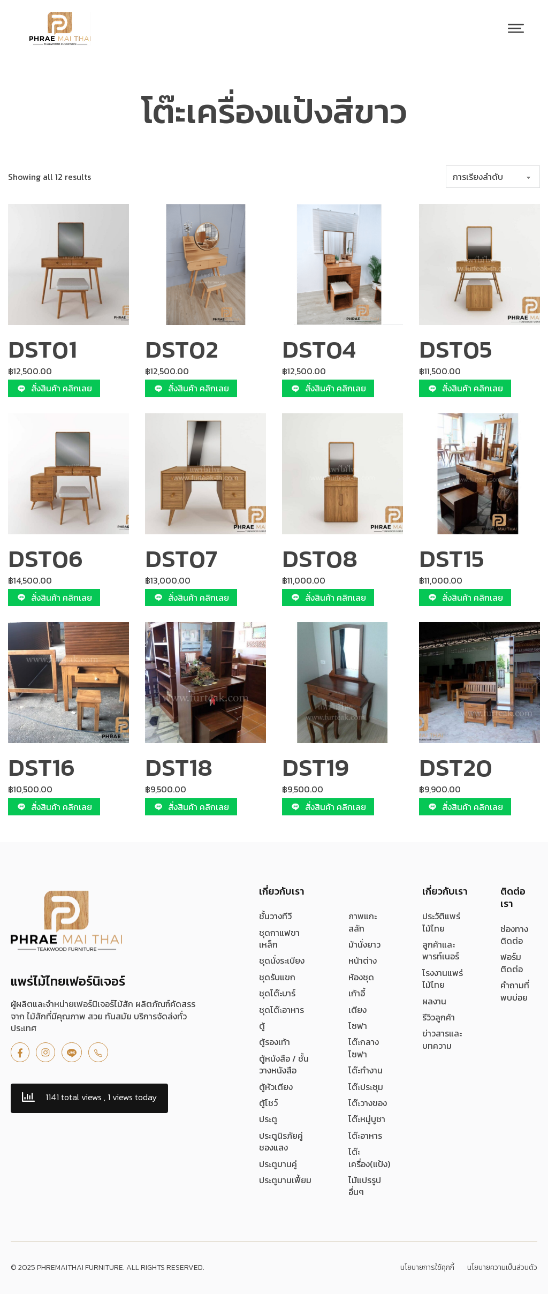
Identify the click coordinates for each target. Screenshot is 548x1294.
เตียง (357, 1010)
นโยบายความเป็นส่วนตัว (502, 1268)
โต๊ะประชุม (365, 1087)
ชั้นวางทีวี (275, 916)
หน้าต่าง (362, 960)
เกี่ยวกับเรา (282, 891)
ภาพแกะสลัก (362, 922)
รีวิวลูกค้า (438, 1017)
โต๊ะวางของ (367, 1103)
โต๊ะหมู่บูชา (366, 1119)
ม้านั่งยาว (364, 944)
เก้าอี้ (356, 993)
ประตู (268, 1119)
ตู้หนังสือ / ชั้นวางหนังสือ (284, 1065)
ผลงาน (434, 1001)
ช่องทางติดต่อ (514, 935)
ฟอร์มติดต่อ (511, 963)
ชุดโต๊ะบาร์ (277, 993)
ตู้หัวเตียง (276, 1087)
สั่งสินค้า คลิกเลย (54, 388)
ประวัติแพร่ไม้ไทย (441, 922)
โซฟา (357, 1026)
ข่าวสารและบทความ (442, 1039)
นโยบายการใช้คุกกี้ (427, 1268)
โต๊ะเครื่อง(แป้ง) (369, 1158)
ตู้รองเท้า (274, 1042)
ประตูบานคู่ (278, 1164)
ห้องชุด (361, 977)
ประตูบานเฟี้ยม (285, 1180)
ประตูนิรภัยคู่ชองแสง (281, 1142)
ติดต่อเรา (513, 897)
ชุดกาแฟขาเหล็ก (279, 939)
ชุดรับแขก (277, 977)
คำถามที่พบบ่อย (514, 991)
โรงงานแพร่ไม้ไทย (442, 979)
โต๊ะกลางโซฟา (363, 1048)
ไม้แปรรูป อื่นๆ (364, 1186)
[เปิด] (516, 28)
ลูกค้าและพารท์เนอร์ (440, 951)
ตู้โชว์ (268, 1103)
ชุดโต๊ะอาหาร (281, 1010)
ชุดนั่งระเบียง (282, 960)
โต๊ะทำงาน (365, 1070)
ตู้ (262, 1026)
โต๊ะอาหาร (365, 1135)
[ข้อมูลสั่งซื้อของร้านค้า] (493, 176)
